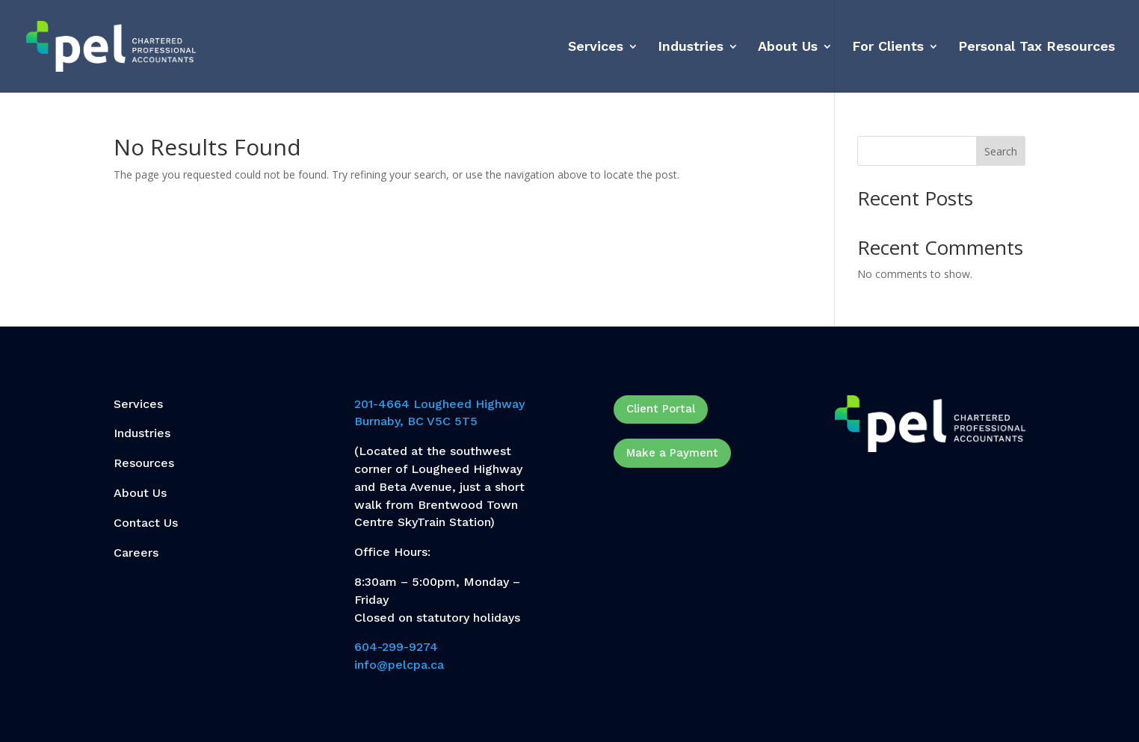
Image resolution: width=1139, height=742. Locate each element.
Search (1000, 151)
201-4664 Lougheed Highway (439, 404)
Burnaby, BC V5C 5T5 (416, 421)
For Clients (888, 47)
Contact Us (146, 523)
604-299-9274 (396, 647)
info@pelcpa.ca (399, 665)
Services (595, 47)
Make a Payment (672, 453)
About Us (788, 47)
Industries (690, 47)
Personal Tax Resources (1036, 47)
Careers (136, 552)
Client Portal (660, 408)
